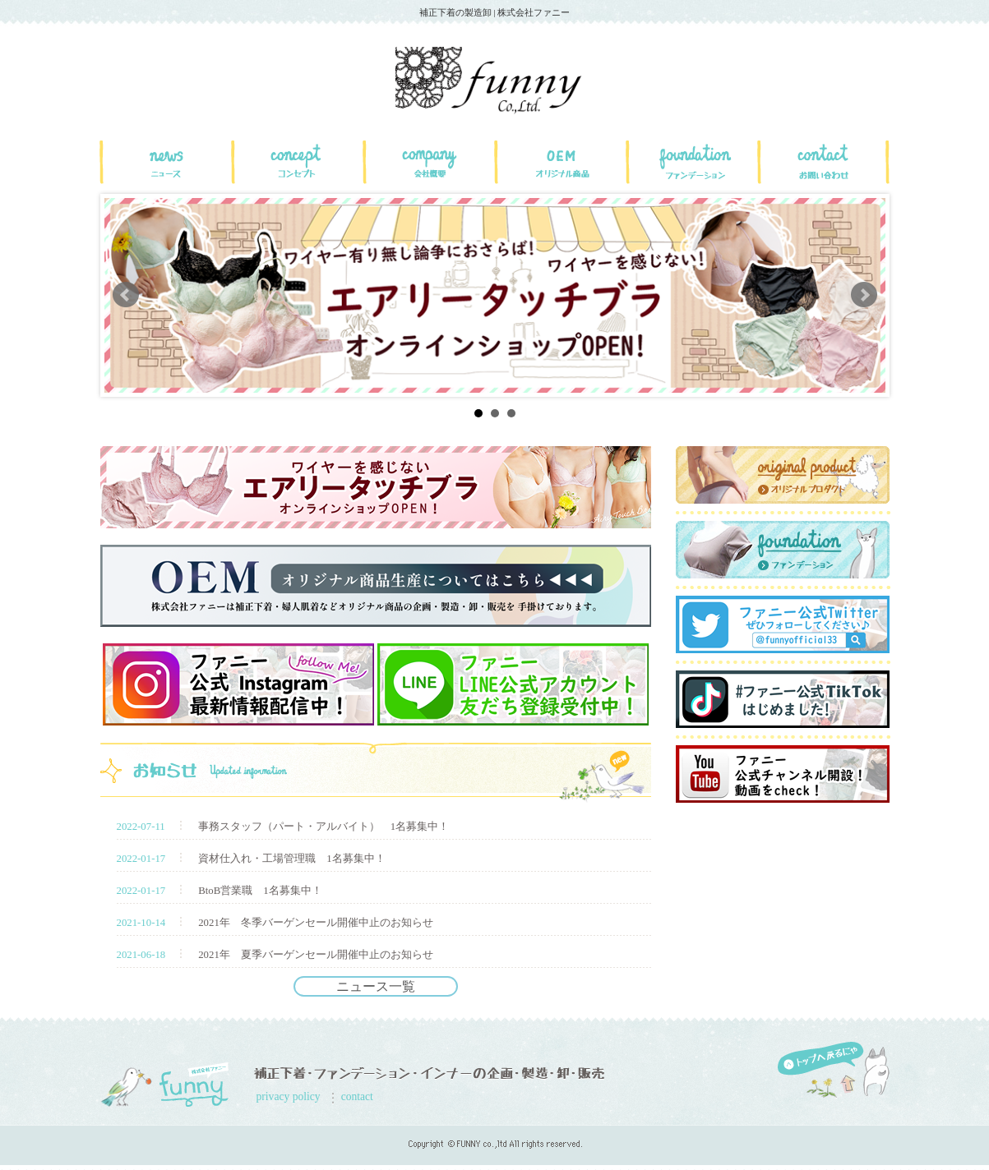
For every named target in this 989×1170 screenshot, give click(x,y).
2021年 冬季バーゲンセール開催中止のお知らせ (315, 922)
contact (357, 1096)
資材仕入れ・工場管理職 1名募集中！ (291, 858)
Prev (126, 295)
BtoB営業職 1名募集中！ (259, 890)
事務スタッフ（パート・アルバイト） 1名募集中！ (323, 826)
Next (864, 295)
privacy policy (288, 1096)
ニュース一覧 (375, 986)
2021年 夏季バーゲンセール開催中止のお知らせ (315, 954)
